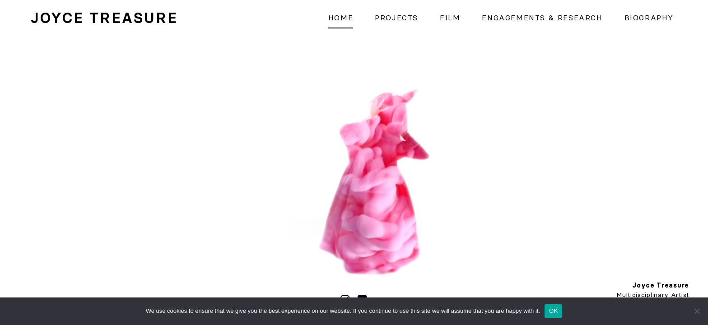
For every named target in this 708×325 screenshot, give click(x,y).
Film (450, 17)
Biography (649, 17)
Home (340, 17)
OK (553, 310)
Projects (396, 17)
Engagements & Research (542, 17)
